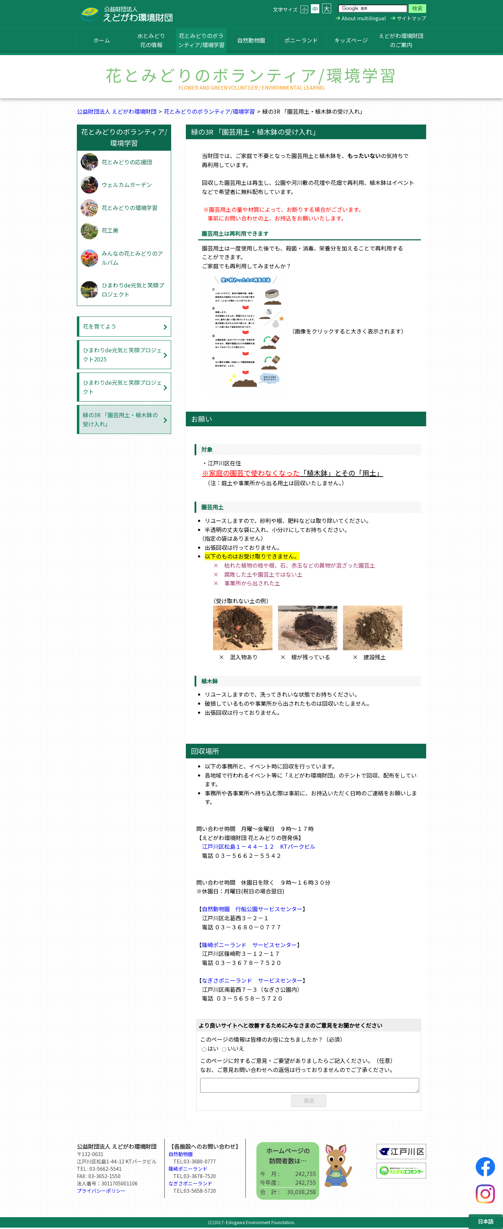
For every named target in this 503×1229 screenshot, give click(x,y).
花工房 (110, 230)
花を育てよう (99, 326)
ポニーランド (301, 40)
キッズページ (351, 40)
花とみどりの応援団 (127, 162)
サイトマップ (411, 18)
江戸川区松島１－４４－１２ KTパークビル (258, 846)
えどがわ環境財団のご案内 (401, 40)
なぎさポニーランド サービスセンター (252, 980)
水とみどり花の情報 (151, 40)
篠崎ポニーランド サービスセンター (249, 945)
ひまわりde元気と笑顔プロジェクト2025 (122, 354)
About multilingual (364, 18)
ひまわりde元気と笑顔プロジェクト (133, 289)
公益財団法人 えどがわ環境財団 (116, 111)
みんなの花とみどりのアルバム (132, 258)
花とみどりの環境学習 (130, 207)
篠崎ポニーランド (187, 1170)
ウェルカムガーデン (127, 184)
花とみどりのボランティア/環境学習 (201, 40)
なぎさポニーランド (190, 1184)
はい (210, 1048)
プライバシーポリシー (101, 1192)
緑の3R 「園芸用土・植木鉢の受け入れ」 (120, 419)
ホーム (101, 40)
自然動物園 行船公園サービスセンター (252, 909)
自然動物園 (251, 40)
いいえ (233, 1048)
